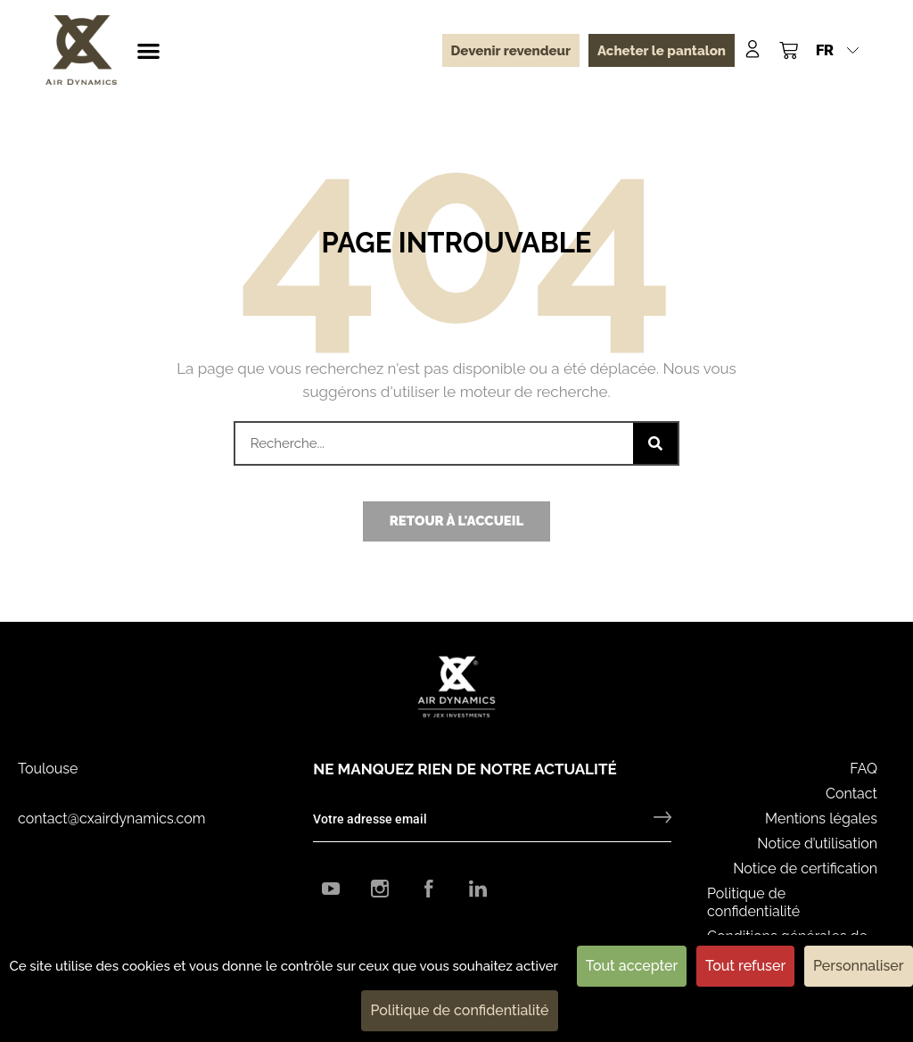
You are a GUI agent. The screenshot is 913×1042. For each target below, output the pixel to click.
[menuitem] (837, 49)
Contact (851, 793)
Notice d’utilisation (817, 843)
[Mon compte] (752, 49)
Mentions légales (821, 818)
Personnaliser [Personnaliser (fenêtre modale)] (858, 965)
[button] (148, 50)
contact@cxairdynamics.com (111, 818)
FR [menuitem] (825, 50)
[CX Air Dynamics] (81, 50)
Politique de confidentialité (753, 902)
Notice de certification (805, 868)
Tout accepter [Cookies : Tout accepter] (632, 965)
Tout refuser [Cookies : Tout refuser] (745, 965)
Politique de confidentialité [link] (459, 1010)
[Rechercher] (655, 443)
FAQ (863, 768)
